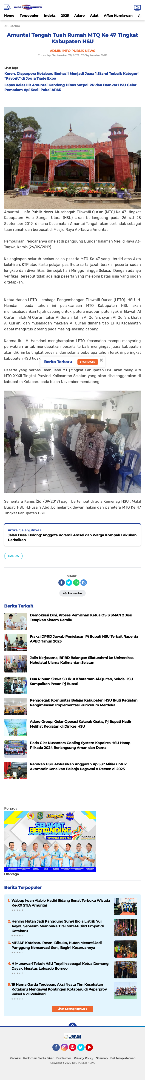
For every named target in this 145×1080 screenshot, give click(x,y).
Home (9, 16)
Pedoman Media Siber (38, 1058)
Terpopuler (29, 16)
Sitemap (102, 1058)
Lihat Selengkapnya (72, 1008)
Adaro (79, 16)
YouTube (92, 1049)
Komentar (72, 593)
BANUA (13, 556)
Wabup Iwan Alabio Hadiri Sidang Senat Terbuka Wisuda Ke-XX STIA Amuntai (60, 902)
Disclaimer (63, 1058)
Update (87, 362)
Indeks (49, 16)
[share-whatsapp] (76, 582)
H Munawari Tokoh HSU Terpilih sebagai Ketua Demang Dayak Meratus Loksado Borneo (59, 966)
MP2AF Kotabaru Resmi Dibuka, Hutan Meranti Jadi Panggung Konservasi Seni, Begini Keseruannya (56, 945)
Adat (94, 16)
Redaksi (15, 1058)
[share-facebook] (61, 582)
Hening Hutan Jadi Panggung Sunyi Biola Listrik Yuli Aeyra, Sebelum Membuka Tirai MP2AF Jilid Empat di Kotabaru (57, 926)
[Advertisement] (58, 798)
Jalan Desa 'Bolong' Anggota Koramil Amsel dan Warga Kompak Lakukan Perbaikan (72, 537)
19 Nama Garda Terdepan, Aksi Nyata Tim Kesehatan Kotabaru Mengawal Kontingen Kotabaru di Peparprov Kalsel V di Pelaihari (59, 989)
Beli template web (122, 1058)
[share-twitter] (69, 582)
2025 (65, 16)
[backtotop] (72, 1027)
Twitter (83, 1049)
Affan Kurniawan (118, 16)
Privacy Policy (83, 1058)
